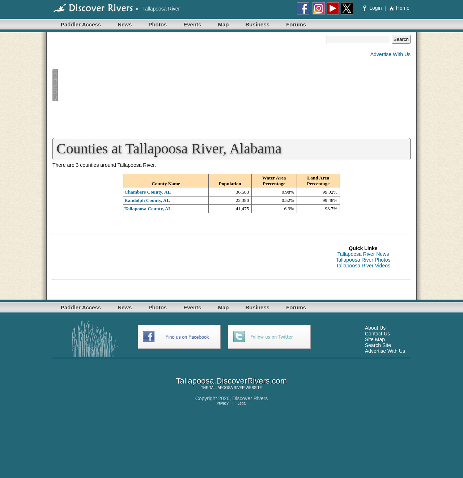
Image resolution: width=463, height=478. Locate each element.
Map (223, 24)
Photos (157, 24)
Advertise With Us (390, 54)
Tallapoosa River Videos (363, 265)
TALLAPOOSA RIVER (227, 388)
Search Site (378, 345)
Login (373, 8)
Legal (242, 403)
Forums (296, 24)
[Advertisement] (189, 85)
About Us (375, 328)
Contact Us (377, 334)
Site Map (375, 339)
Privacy (223, 403)
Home (399, 8)
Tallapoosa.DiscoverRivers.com (231, 380)
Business (257, 24)
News (125, 24)
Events (192, 24)
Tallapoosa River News (363, 254)
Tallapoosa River (161, 9)
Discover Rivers (250, 398)
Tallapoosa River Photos (363, 260)
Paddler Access (81, 24)
